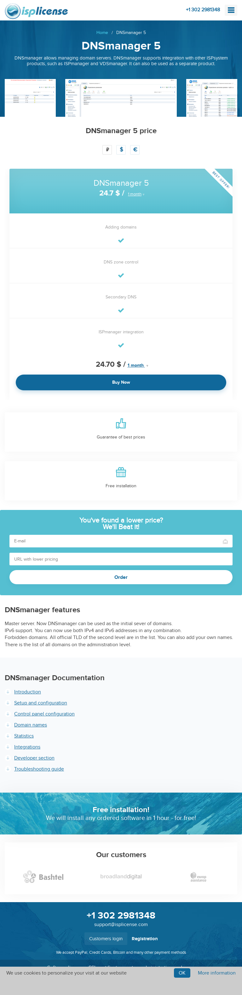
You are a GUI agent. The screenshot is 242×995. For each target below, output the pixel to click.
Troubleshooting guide (39, 769)
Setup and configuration (40, 703)
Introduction (27, 692)
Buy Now (121, 382)
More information (217, 973)
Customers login (106, 938)
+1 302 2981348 (203, 10)
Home (102, 32)
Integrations (27, 747)
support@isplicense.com (121, 924)
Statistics (24, 736)
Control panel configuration (44, 714)
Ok (182, 973)
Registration (145, 939)
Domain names (30, 725)
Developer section (34, 758)
